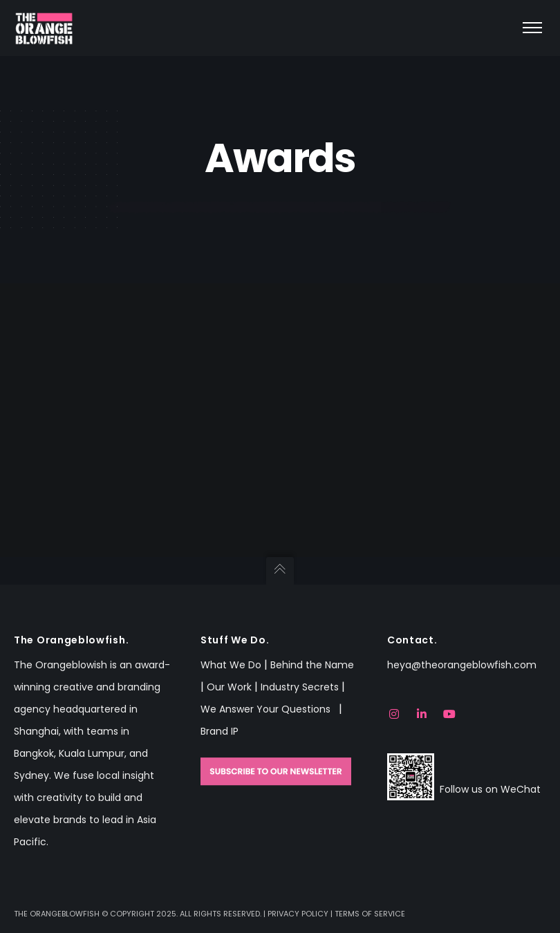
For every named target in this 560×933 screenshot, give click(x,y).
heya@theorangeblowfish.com (461, 665)
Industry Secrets (300, 687)
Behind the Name (312, 665)
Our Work (229, 687)
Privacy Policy (298, 913)
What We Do (230, 665)
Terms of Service (370, 913)
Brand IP (219, 731)
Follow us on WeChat (490, 789)
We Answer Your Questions (268, 709)
